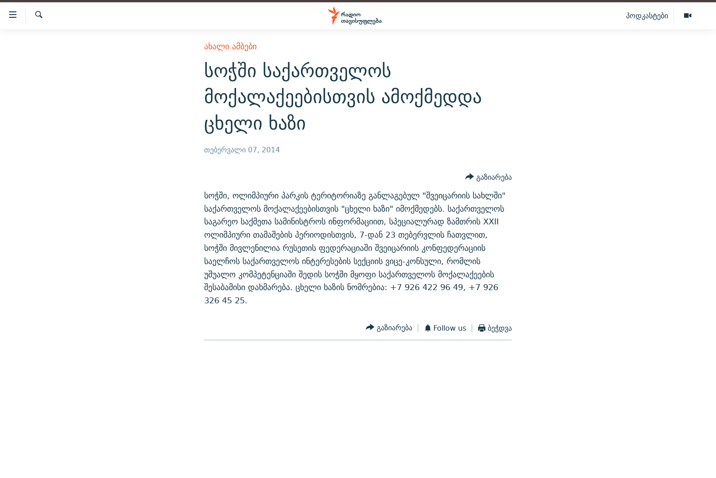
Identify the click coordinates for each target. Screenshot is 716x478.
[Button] (488, 177)
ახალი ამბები (230, 46)
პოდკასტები (647, 15)
